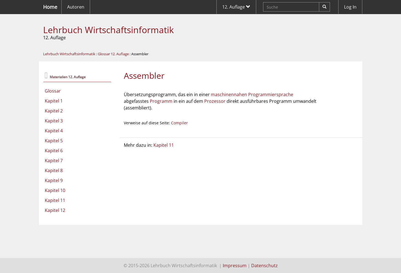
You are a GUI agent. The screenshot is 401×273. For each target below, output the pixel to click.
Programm (161, 101)
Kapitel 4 (54, 131)
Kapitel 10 (55, 190)
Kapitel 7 (54, 161)
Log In (350, 7)
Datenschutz (264, 265)
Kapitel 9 (54, 180)
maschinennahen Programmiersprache (252, 94)
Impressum (235, 265)
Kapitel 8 (54, 170)
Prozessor (215, 101)
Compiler (179, 122)
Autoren (75, 7)
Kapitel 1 (54, 101)
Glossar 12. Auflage (113, 53)
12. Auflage (236, 7)
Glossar (53, 91)
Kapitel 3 (54, 121)
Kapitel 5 (54, 141)
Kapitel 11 (55, 200)
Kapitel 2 (54, 111)
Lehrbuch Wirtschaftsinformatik (108, 30)
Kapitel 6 (54, 151)
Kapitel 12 (55, 210)
